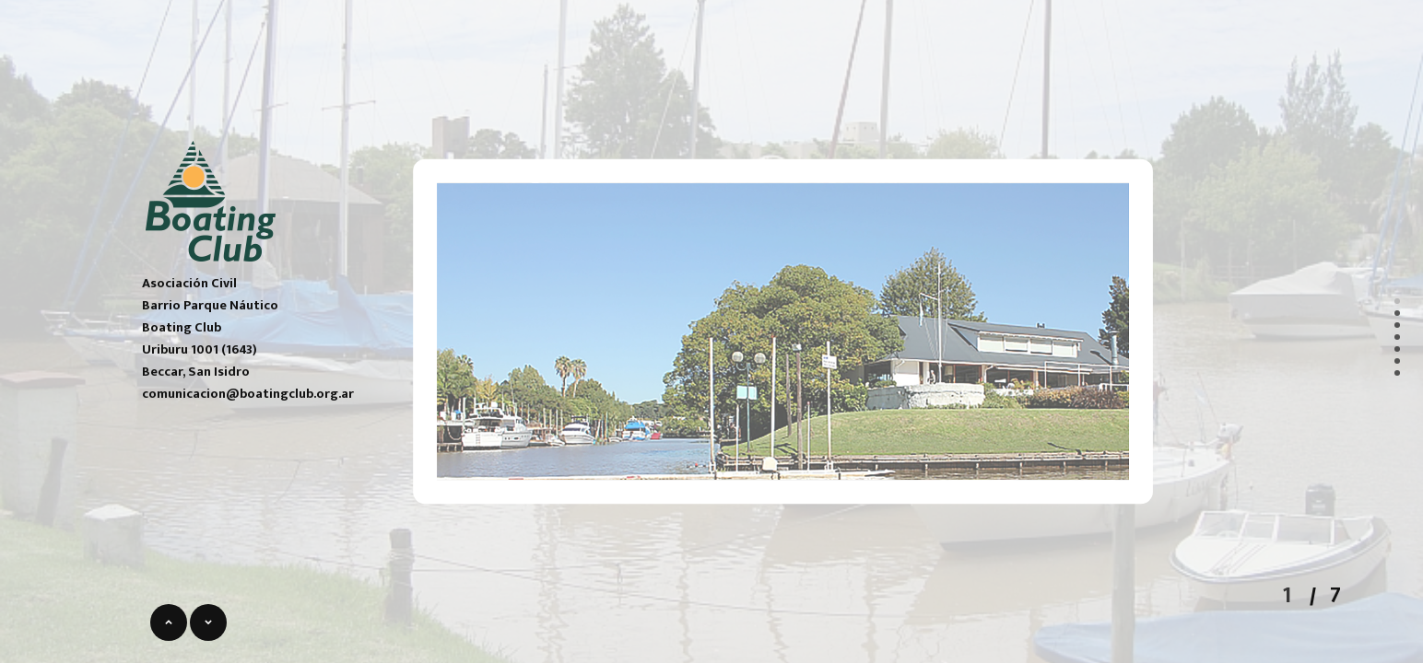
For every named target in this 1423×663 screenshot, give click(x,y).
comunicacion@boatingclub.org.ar (248, 394)
